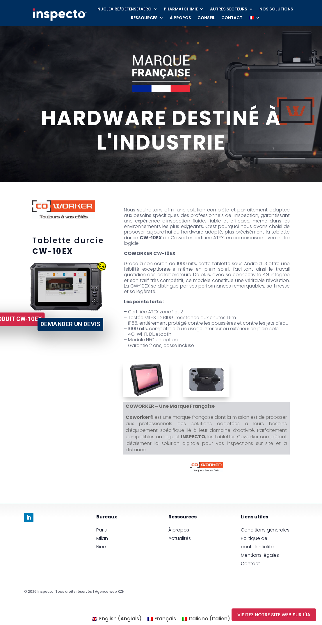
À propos (178, 530)
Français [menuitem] (165, 618)
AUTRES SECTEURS (228, 9)
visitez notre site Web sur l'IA (273, 614)
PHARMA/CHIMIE (181, 9)
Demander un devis (70, 324)
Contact (250, 563)
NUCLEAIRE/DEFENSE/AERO (124, 9)
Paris (101, 530)
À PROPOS (180, 18)
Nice (101, 546)
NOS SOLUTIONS (276, 9)
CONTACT (231, 18)
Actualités (179, 538)
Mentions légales (260, 555)
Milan (102, 538)
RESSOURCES (144, 18)
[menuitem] (254, 19)
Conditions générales (265, 530)
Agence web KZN (109, 591)
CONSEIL (206, 18)
